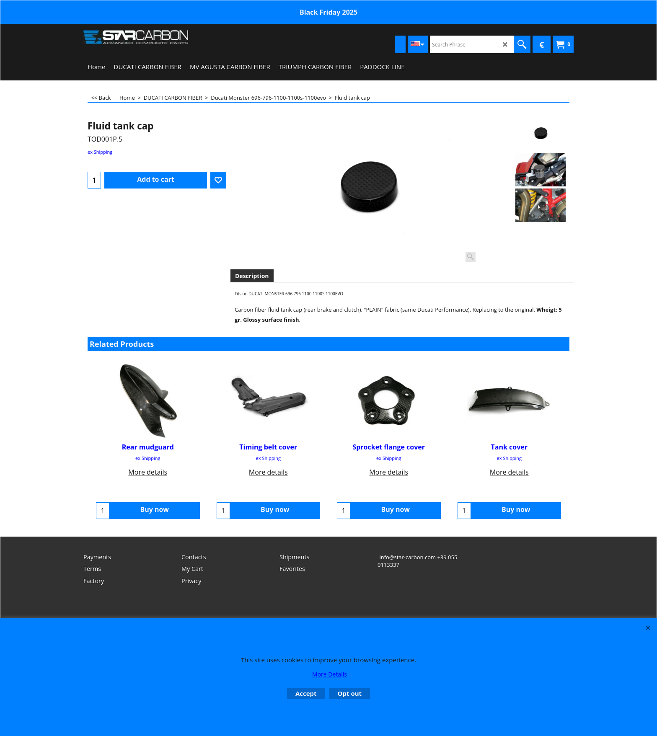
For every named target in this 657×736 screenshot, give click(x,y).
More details (147, 472)
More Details (329, 674)
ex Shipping (100, 152)
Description (252, 276)
